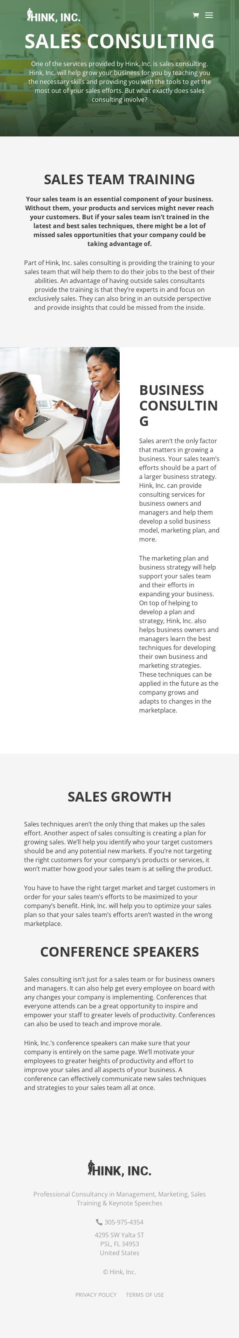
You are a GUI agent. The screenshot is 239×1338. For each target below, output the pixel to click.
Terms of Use (145, 1294)
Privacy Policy (96, 1294)
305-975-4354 (124, 1222)
